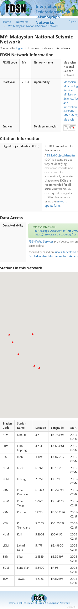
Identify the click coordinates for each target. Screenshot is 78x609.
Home (7, 22)
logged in (21, 48)
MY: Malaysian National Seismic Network (33, 26)
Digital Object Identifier (61, 155)
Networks (22, 22)
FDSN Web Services (40, 241)
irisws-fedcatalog (65, 252)
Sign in (73, 21)
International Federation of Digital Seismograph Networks (39, 603)
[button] (18, 354)
